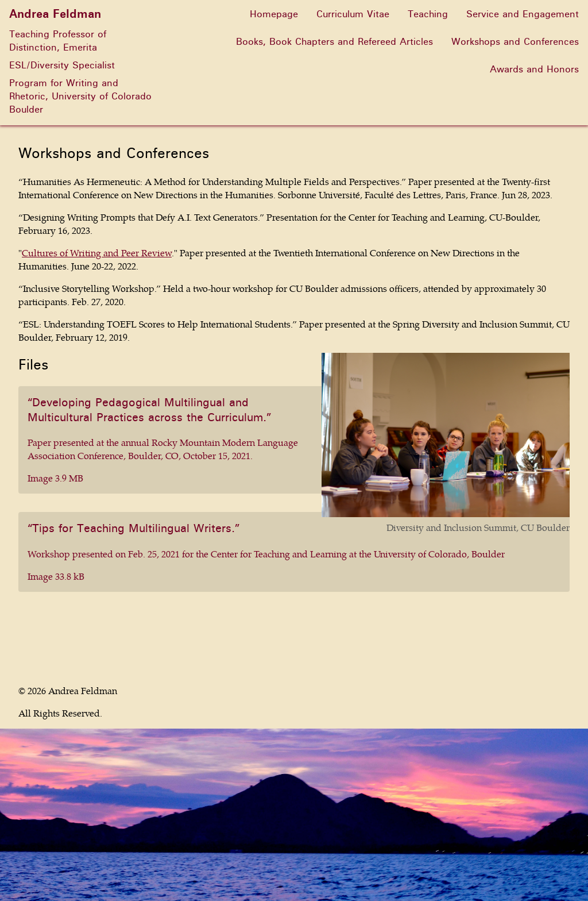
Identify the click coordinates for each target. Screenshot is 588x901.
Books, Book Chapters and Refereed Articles (334, 41)
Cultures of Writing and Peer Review (97, 252)
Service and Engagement (522, 14)
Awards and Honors (534, 69)
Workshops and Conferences (515, 41)
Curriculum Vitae (352, 14)
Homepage (274, 14)
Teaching (428, 14)
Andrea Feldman (50, 14)
